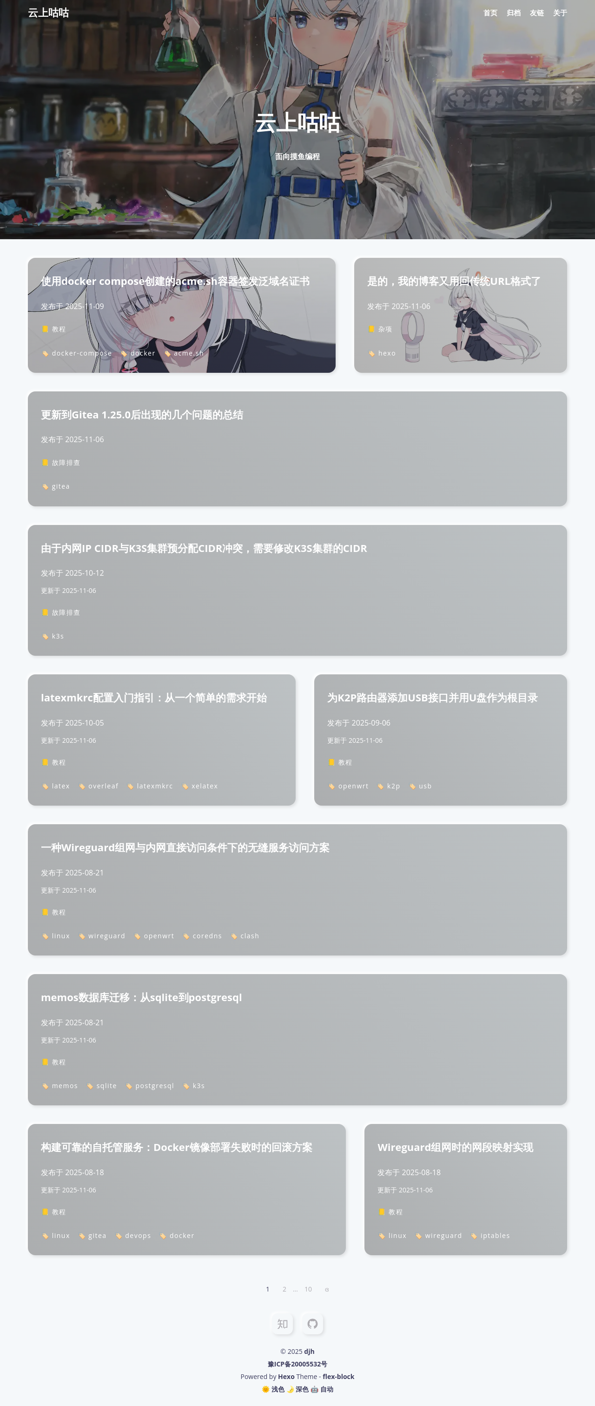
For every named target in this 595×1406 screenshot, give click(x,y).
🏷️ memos (59, 1085)
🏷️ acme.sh (183, 353)
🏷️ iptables (489, 1235)
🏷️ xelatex (199, 785)
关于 (560, 12)
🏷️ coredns (202, 935)
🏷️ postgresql (149, 1085)
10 (308, 1289)
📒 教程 (53, 328)
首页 (490, 12)
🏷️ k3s (52, 636)
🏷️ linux (55, 935)
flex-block (338, 1376)
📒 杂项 (380, 328)
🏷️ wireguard (102, 935)
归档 (514, 12)
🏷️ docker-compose (76, 353)
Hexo (286, 1376)
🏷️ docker (137, 353)
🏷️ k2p (388, 785)
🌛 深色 (297, 1389)
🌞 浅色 (273, 1389)
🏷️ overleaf (98, 785)
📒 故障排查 (61, 462)
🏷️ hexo (381, 353)
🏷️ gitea (55, 486)
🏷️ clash (244, 935)
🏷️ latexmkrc (149, 785)
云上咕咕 (48, 12)
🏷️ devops (133, 1235)
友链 (537, 12)
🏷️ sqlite (101, 1085)
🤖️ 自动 (322, 1389)
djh (309, 1351)
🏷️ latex (55, 785)
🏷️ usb (420, 785)
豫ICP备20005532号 (297, 1363)
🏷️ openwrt (348, 785)
